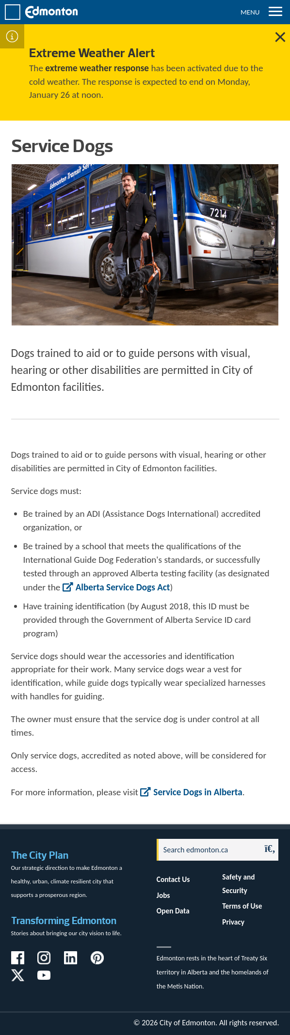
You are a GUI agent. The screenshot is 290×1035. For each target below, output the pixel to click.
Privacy (233, 922)
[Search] (206, 850)
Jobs (163, 895)
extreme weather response (97, 68)
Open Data (173, 910)
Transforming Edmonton (63, 920)
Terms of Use (242, 906)
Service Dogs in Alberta (197, 792)
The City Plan (39, 855)
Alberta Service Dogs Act (123, 587)
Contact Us (173, 879)
